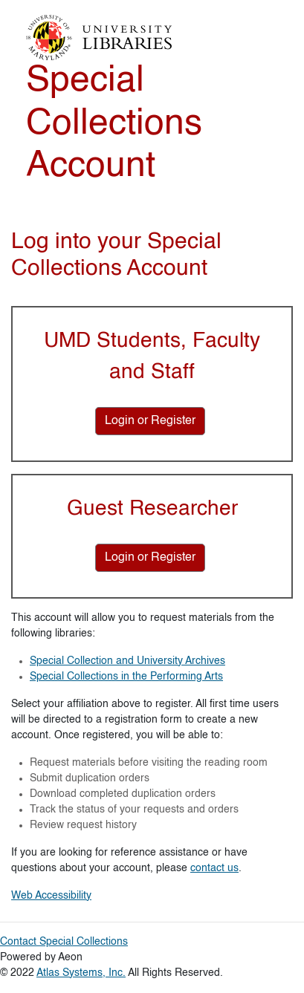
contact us (214, 868)
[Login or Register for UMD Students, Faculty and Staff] (150, 421)
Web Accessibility (51, 896)
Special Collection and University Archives (127, 661)
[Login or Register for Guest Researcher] (150, 558)
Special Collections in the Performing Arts (126, 676)
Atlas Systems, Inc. (81, 973)
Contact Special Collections (64, 942)
